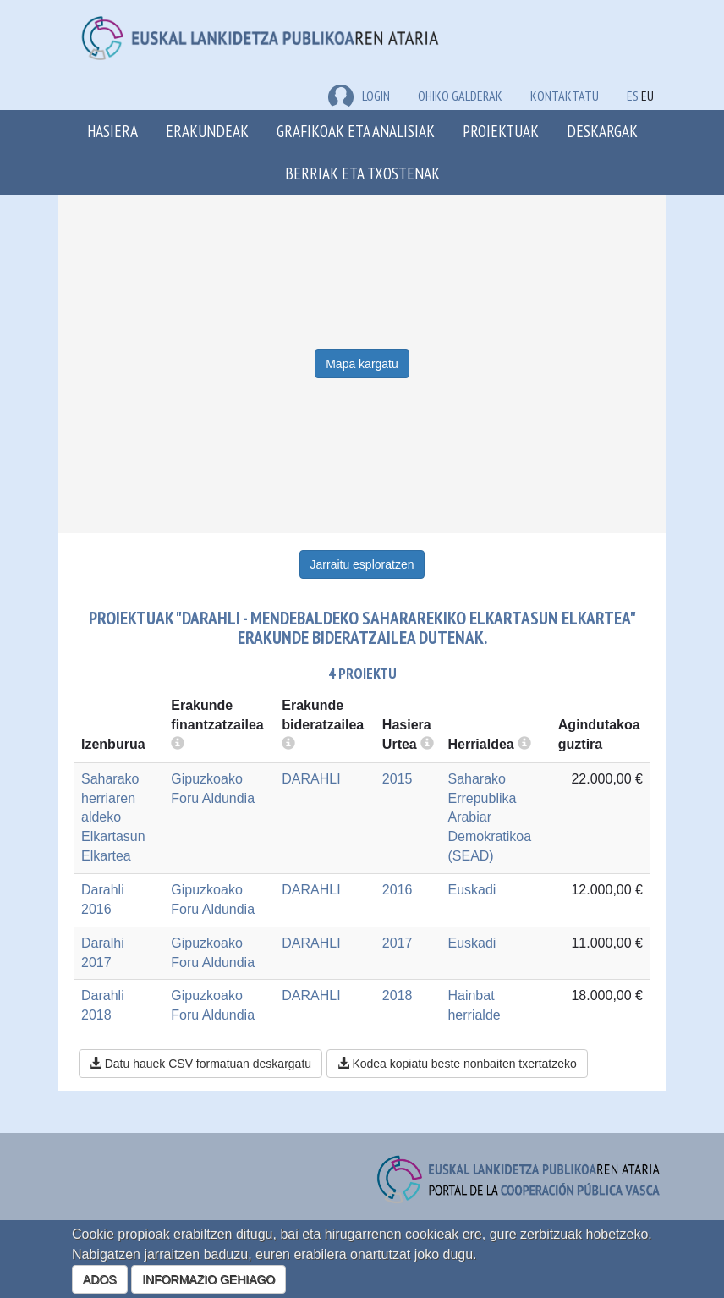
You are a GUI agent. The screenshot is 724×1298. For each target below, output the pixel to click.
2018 (397, 995)
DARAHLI (311, 779)
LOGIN (359, 95)
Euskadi (471, 890)
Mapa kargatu (362, 364)
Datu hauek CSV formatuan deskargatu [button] (200, 1063)
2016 (397, 890)
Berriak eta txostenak (362, 173)
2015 (397, 779)
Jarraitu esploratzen (362, 564)
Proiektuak (501, 130)
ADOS (100, 1279)
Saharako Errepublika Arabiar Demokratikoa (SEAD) (489, 817)
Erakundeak (207, 130)
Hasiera (112, 130)
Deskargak (602, 130)
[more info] (427, 744)
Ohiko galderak (460, 95)
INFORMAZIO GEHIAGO (208, 1279)
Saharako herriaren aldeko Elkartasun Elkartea (113, 817)
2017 (397, 943)
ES (633, 95)
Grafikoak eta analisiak (356, 130)
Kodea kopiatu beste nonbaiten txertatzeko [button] (457, 1063)
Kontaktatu (564, 95)
